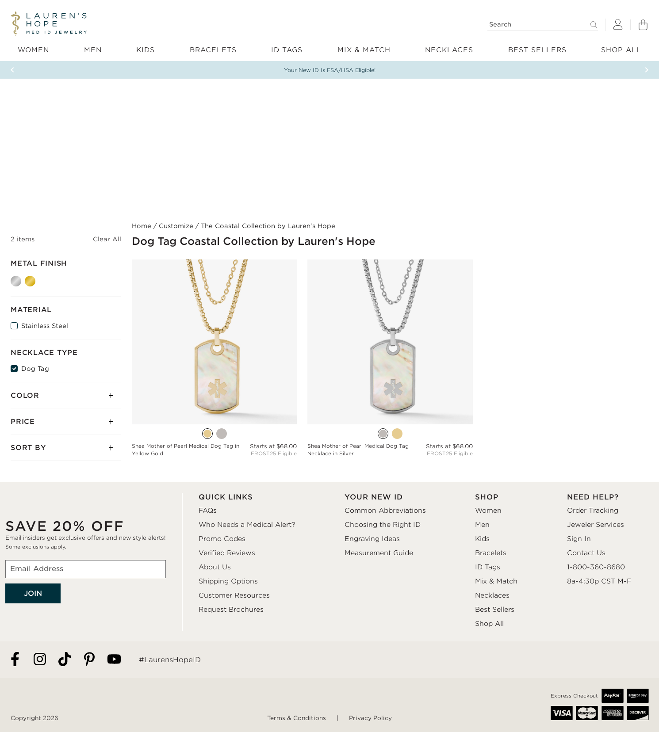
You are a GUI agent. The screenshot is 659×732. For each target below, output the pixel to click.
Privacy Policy (370, 718)
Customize (176, 225)
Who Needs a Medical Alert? (247, 525)
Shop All (489, 624)
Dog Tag (35, 368)
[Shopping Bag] (643, 24)
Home (141, 225)
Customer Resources (234, 595)
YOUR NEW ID (374, 497)
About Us (215, 567)
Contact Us (586, 553)
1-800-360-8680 (596, 567)
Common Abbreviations (385, 511)
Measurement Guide (379, 553)
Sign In (579, 539)
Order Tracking (592, 511)
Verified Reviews (227, 553)
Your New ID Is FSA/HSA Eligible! (329, 70)
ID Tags (487, 567)
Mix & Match (496, 581)
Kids (482, 539)
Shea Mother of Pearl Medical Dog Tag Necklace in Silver (358, 450)
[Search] (542, 24)
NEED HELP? (593, 497)
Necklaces (492, 595)
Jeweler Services (595, 525)
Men (482, 525)
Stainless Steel (44, 325)
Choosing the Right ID (383, 525)
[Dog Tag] (14, 368)
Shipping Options (228, 581)
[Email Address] (85, 569)
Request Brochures (231, 610)
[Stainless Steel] (14, 325)
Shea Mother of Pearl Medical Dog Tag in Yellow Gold (185, 450)
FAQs (208, 511)
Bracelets (490, 553)
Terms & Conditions (296, 718)
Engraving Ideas (372, 539)
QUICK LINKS (226, 497)
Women (488, 511)
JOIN (33, 593)
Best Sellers (494, 610)
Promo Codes (222, 539)
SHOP (486, 497)
